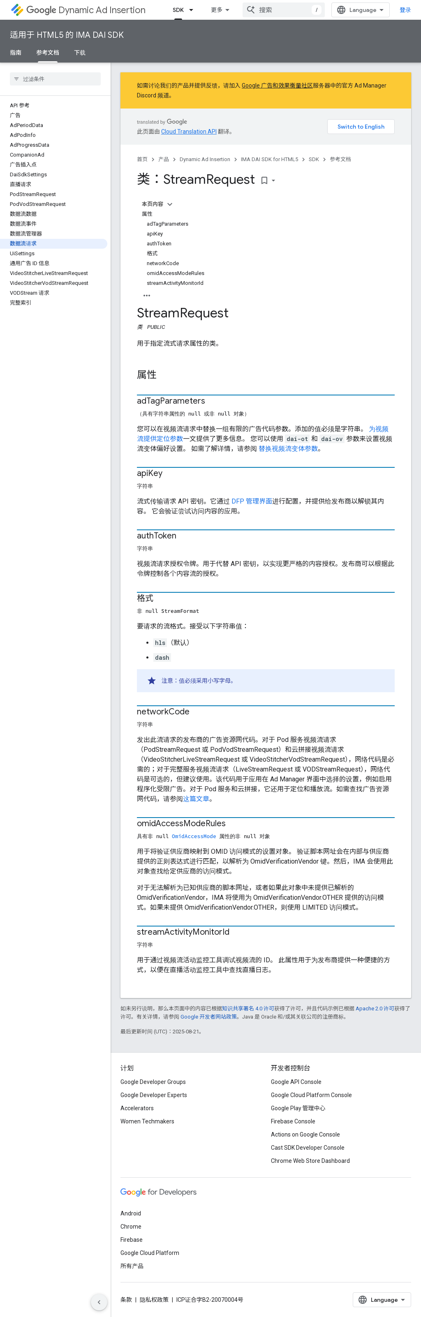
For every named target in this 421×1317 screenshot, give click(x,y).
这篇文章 (196, 799)
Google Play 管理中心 (298, 1108)
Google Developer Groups (153, 1082)
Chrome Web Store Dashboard (310, 1161)
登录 (405, 10)
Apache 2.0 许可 (375, 1008)
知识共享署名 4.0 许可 (248, 1008)
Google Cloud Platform (149, 1253)
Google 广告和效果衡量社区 (277, 85)
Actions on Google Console (305, 1134)
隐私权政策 (154, 1299)
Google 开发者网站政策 (208, 1017)
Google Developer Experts (153, 1095)
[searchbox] (55, 78)
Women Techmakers (147, 1121)
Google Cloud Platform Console (311, 1095)
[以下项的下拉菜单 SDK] (194, 10)
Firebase (131, 1239)
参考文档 (340, 159)
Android (130, 1213)
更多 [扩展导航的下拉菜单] (216, 10)
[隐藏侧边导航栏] (99, 1302)
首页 (142, 159)
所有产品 (131, 1266)
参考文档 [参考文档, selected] (47, 52)
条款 (126, 1299)
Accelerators (137, 1108)
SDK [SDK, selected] (178, 10)
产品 (163, 159)
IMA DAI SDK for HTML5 (269, 159)
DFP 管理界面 (251, 501)
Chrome (130, 1226)
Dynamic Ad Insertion (86, 10)
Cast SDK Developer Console (308, 1147)
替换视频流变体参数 (287, 449)
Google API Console (296, 1082)
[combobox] (284, 9)
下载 (80, 52)
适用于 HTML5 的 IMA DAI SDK (67, 35)
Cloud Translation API (189, 131)
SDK (314, 159)
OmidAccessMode (194, 836)
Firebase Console (293, 1121)
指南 (15, 52)
